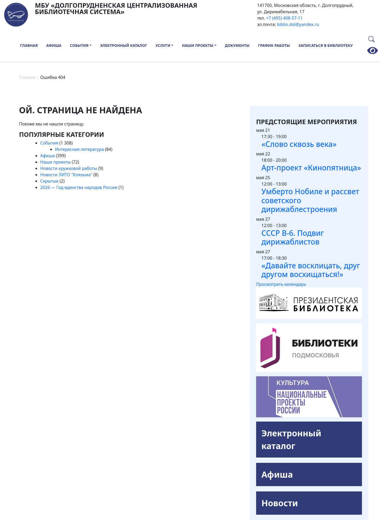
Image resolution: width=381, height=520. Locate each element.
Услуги (163, 45)
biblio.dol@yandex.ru (298, 24)
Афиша (54, 45)
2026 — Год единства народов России (78, 187)
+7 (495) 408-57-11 (284, 18)
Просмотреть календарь (281, 284)
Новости (279, 503)
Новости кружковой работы (68, 168)
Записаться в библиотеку (325, 45)
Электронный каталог (123, 45)
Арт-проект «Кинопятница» (311, 167)
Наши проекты (197, 45)
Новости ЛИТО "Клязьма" (66, 175)
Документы (237, 45)
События (79, 45)
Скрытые (49, 181)
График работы (274, 45)
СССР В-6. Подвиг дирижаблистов (292, 237)
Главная (29, 45)
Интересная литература (79, 149)
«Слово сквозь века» (299, 144)
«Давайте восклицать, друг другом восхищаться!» (310, 269)
